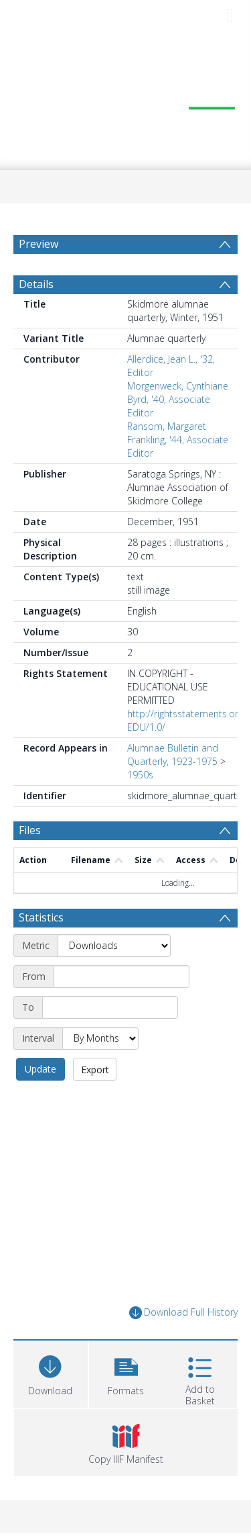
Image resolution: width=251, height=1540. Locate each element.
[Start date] (121, 976)
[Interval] (100, 1038)
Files (30, 830)
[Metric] (114, 945)
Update (40, 1068)
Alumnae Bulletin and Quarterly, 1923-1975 (172, 754)
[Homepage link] (126, 101)
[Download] (50, 1372)
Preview (38, 243)
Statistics (41, 917)
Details (36, 284)
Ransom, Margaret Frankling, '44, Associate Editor (177, 439)
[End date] (110, 1007)
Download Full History (183, 1313)
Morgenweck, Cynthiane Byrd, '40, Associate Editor (177, 399)
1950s (140, 774)
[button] (126, 1372)
